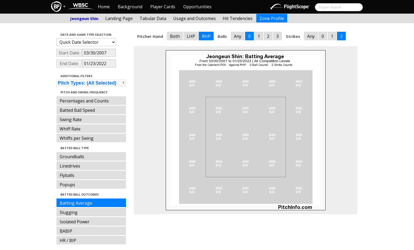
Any (237, 36)
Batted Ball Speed (77, 110)
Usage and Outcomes (194, 18)
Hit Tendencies (238, 18)
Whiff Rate (70, 129)
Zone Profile (271, 18)
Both (175, 36)
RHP (206, 36)
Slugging (69, 212)
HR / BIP (68, 240)
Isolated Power (75, 222)
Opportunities (197, 7)
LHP (191, 36)
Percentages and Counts (84, 101)
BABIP (66, 231)
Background (130, 7)
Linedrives (70, 166)
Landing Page (119, 18)
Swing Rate (71, 119)
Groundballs (72, 157)
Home (104, 7)
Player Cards (162, 7)
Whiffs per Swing (77, 138)
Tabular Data (153, 18)
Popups (67, 185)
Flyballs (67, 175)
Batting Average (76, 203)
